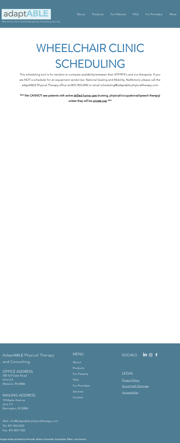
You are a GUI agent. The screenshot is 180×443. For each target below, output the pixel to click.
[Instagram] (150, 355)
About (77, 362)
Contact (78, 397)
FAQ (76, 379)
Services (78, 391)
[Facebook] (156, 355)
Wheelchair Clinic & (12, 21)
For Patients (80, 374)
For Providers (81, 385)
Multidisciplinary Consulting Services (41, 21)
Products (78, 368)
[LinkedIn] (145, 355)
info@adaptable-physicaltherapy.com (34, 421)
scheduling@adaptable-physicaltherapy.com (129, 85)
